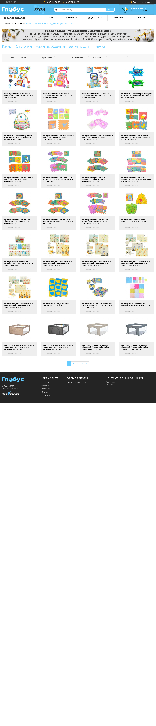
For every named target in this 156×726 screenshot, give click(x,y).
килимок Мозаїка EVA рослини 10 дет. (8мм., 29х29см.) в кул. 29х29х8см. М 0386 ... (19, 179)
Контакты (139, 18)
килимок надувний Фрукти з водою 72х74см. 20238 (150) (133, 220)
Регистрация (146, 2)
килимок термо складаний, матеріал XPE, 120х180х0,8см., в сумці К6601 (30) (18, 263)
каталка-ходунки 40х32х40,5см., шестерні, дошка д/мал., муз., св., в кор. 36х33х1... (97, 95)
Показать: (97, 58)
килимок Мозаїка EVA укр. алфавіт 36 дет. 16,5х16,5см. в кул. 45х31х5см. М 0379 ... (136, 179)
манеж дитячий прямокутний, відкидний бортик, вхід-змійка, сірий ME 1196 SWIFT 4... (135, 347)
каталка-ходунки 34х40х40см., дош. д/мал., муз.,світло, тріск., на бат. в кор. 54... (19, 95)
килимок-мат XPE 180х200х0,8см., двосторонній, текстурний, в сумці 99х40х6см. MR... (19, 305)
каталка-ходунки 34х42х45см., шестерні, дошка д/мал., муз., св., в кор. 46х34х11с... (58, 95)
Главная (50, 18)
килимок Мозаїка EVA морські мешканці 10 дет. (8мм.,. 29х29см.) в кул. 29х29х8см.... (136, 137)
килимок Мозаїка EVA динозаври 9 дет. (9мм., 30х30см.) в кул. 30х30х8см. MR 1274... (58, 137)
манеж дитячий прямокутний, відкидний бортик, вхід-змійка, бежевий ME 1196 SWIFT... (96, 347)
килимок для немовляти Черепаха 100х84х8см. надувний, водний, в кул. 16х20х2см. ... (136, 95)
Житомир (12, 2)
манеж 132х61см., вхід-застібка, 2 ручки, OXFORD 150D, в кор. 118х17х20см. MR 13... (19, 347)
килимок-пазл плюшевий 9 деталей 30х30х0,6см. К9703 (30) (135, 304)
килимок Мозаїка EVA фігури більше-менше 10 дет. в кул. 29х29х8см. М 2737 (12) (17, 221)
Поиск (110, 9)
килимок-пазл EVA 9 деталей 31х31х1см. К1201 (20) (56, 304)
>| (86, 363)
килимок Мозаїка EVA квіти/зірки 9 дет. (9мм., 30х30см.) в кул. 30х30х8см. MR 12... (97, 137)
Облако (117, 18)
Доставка (95, 18)
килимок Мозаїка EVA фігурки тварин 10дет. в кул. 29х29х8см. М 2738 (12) (58, 221)
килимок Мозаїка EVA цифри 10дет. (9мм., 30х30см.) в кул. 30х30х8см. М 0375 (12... (95, 221)
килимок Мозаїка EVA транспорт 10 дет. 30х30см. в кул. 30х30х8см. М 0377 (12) (58, 179)
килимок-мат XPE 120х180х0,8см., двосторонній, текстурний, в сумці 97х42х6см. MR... (58, 263)
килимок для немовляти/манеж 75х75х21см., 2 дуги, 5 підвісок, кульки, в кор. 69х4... (18, 137)
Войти (136, 2)
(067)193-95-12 (71, 2)
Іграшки (18, 24)
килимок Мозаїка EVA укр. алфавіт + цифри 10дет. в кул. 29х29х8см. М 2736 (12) (95, 179)
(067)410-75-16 (51, 2)
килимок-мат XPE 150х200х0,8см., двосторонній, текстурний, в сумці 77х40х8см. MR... (136, 263)
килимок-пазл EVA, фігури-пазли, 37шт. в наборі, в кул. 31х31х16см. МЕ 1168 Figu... (97, 305)
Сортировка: (45, 58)
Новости (72, 18)
